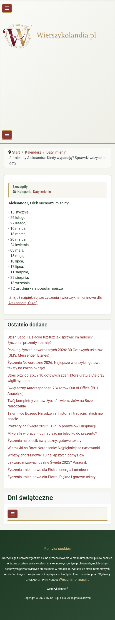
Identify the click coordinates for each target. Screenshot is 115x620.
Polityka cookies (57, 548)
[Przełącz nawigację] (7, 8)
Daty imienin (42, 192)
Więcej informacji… (74, 579)
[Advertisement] (57, 90)
